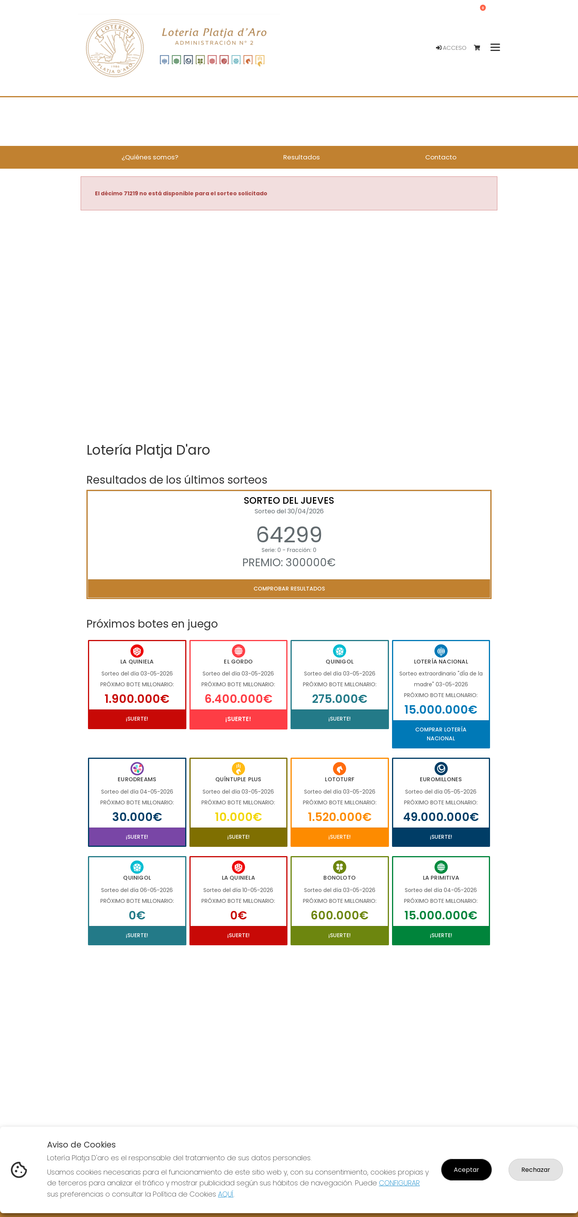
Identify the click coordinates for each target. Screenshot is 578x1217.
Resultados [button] (301, 157)
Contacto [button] (440, 157)
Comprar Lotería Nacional (440, 734)
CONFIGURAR (399, 1183)
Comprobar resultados (289, 588)
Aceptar (466, 1169)
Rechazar (535, 1169)
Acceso (451, 48)
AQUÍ (225, 1194)
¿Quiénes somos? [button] (150, 157)
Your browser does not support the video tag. (289, 327)
